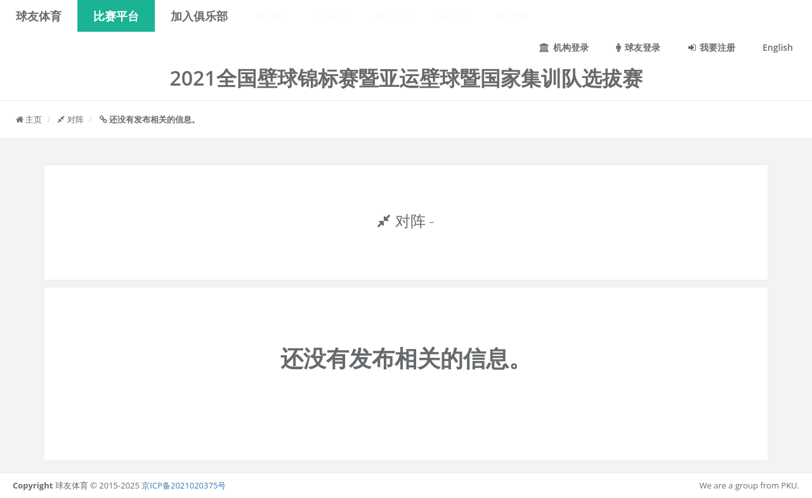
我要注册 (711, 47)
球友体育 (39, 15)
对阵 (70, 119)
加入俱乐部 (199, 15)
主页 (29, 119)
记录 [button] (395, 16)
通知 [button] (271, 16)
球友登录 (638, 47)
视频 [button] (511, 16)
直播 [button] (331, 16)
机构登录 (564, 47)
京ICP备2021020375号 (183, 485)
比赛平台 (116, 15)
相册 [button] (455, 16)
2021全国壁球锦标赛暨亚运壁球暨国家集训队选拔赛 (405, 77)
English (778, 47)
